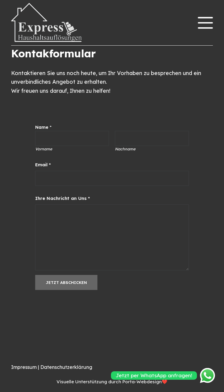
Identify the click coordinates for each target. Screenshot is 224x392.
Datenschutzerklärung (66, 367)
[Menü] (205, 22)
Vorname (43, 148)
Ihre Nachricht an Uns (62, 198)
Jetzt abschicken (66, 282)
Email (43, 164)
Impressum (24, 367)
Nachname (125, 148)
